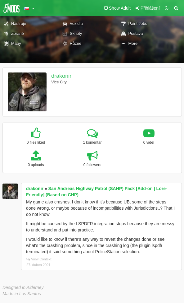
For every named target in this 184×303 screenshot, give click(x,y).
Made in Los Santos (21, 293)
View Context (39, 259)
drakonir (61, 76)
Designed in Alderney (23, 287)
